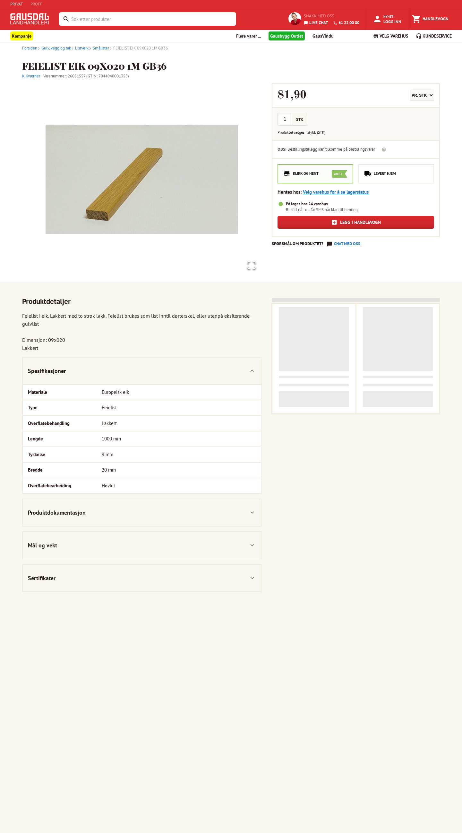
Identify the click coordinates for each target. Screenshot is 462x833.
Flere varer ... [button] (248, 36)
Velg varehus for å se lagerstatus (336, 192)
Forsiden (29, 48)
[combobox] (152, 19)
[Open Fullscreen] (250, 264)
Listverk (80, 48)
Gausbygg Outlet (286, 36)
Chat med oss (347, 243)
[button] (141, 179)
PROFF (36, 4)
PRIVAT (16, 4)
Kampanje (21, 36)
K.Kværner (31, 76)
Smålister (99, 48)
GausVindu (323, 36)
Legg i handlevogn (356, 222)
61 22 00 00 (346, 22)
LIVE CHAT (316, 22)
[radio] (315, 173)
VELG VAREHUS (390, 36)
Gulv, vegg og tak (54, 48)
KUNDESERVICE (434, 36)
